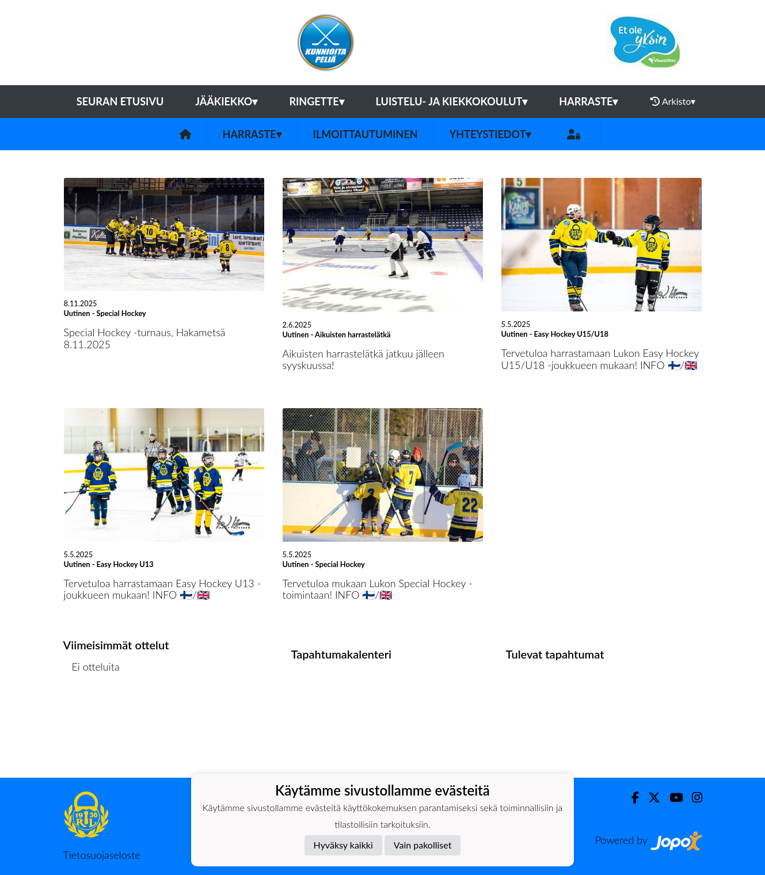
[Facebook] (630, 798)
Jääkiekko (226, 101)
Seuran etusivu (120, 101)
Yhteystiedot (490, 134)
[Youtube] (671, 798)
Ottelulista (92, 711)
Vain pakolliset (423, 844)
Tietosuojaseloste (101, 855)
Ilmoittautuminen (365, 134)
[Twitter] (649, 798)
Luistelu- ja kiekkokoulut (452, 101)
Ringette (316, 101)
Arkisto (672, 101)
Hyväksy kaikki (343, 844)
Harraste (588, 101)
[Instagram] (692, 798)
